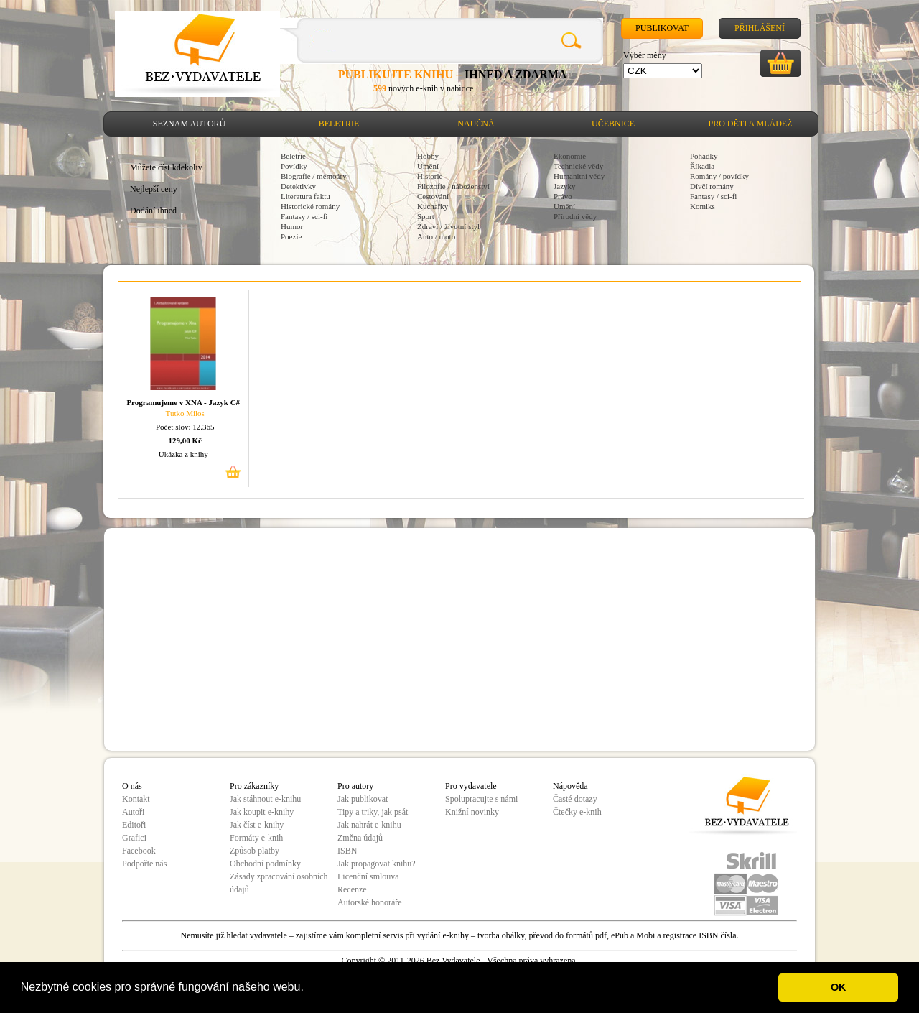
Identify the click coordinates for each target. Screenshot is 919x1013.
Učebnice (613, 124)
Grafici (134, 838)
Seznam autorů (189, 124)
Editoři (134, 825)
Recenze (352, 889)
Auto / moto (436, 236)
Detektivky (298, 186)
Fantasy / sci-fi (304, 216)
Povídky (294, 166)
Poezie (291, 236)
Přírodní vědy (575, 216)
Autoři (133, 812)
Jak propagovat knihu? (376, 864)
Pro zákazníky (254, 786)
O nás (132, 786)
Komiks (702, 206)
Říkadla (702, 166)
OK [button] (838, 987)
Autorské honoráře (369, 902)
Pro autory (355, 786)
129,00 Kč (185, 440)
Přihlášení (759, 28)
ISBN (347, 851)
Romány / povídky (719, 176)
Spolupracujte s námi (481, 799)
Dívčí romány (712, 186)
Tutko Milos (185, 413)
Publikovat (662, 28)
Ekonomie (570, 156)
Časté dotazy (575, 799)
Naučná (475, 124)
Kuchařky (432, 206)
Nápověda (570, 786)
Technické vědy (578, 166)
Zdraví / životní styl (448, 226)
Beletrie (339, 124)
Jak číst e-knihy (257, 825)
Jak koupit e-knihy (262, 812)
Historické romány (310, 206)
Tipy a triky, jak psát (372, 812)
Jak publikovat (362, 799)
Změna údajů (360, 838)
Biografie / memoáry (314, 176)
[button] (309, 988)
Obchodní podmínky (265, 864)
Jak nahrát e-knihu (369, 825)
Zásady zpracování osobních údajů (279, 882)
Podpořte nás (144, 864)
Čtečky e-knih (577, 812)
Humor (292, 226)
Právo (563, 196)
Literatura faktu (305, 196)
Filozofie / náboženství (453, 186)
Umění (428, 166)
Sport (425, 216)
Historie (429, 176)
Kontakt (136, 799)
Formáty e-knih (256, 838)
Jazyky (565, 186)
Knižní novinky (472, 812)
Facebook (139, 851)
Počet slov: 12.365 (185, 426)
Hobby (428, 156)
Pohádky (704, 156)
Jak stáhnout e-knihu (265, 799)
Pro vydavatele (471, 786)
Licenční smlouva (368, 876)
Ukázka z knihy (183, 454)
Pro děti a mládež (751, 124)
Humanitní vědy (579, 176)
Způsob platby (254, 851)
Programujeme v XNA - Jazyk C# (183, 402)
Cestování (433, 196)
